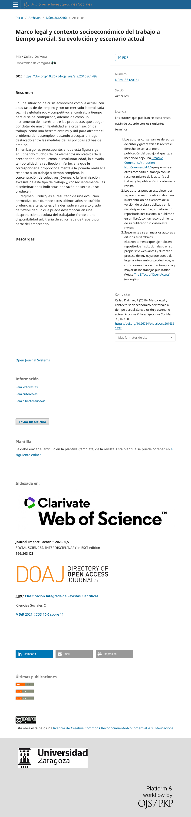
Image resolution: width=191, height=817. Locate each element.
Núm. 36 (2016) (56, 18)
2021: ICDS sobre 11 (40, 614)
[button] (34, 654)
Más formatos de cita (132, 337)
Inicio (19, 18)
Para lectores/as (27, 387)
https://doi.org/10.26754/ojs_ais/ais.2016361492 (60, 76)
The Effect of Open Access (151, 274)
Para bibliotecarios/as (30, 401)
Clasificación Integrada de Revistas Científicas (61, 596)
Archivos (34, 18)
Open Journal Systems (33, 360)
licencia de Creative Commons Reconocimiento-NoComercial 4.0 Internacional (114, 728)
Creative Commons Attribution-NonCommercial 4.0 (143, 162)
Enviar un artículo (32, 422)
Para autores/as (26, 394)
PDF (125, 57)
